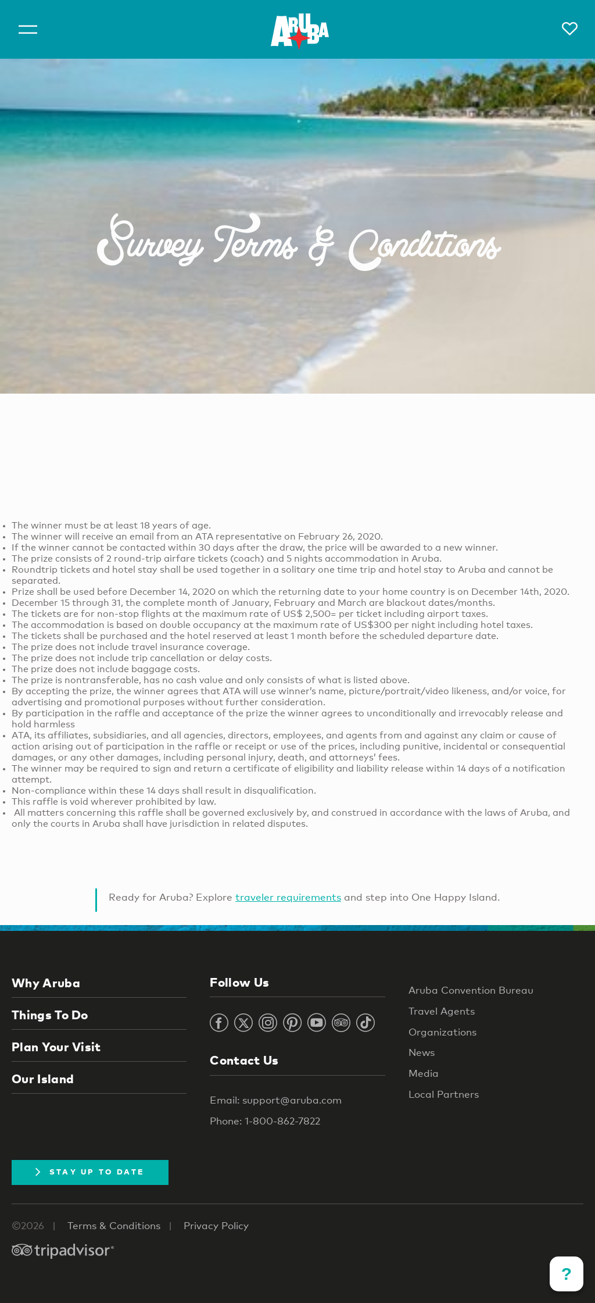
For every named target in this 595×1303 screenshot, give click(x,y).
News (421, 1052)
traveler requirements (288, 897)
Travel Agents (441, 1011)
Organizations (442, 1032)
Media (423, 1073)
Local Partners (443, 1094)
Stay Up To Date (90, 1171)
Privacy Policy (216, 1225)
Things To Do (50, 1014)
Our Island (43, 1078)
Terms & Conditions (113, 1225)
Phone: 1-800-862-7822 (265, 1121)
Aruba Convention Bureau (470, 990)
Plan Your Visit (56, 1046)
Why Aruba (46, 982)
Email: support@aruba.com (276, 1100)
